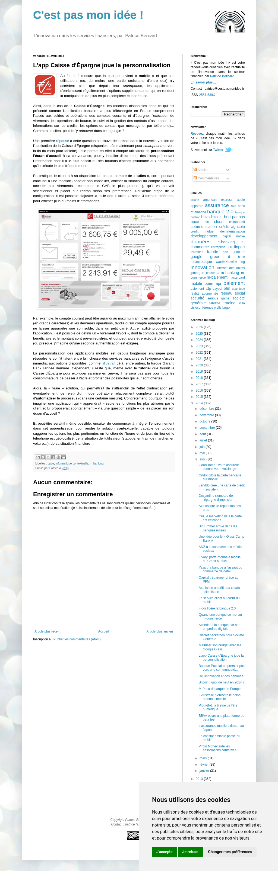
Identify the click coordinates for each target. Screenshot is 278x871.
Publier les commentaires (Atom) (77, 639)
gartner (238, 252)
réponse (62, 141)
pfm (227, 288)
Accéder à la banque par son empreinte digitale (219, 627)
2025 (200, 334)
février (205, 764)
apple (241, 200)
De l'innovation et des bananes (221, 676)
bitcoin (217, 217)
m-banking (96, 463)
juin (203, 447)
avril (203, 459)
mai (203, 453)
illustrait (109, 363)
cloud (218, 222)
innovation (202, 267)
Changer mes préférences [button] (230, 852)
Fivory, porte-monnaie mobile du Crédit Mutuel (220, 559)
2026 (200, 327)
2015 (200, 397)
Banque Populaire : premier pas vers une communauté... (222, 668)
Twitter (218, 150)
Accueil (103, 631)
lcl (218, 273)
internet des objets (231, 268)
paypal (217, 289)
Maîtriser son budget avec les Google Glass (220, 647)
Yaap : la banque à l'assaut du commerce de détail (220, 569)
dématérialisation (232, 231)
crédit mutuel (202, 231)
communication (204, 226)
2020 (200, 365)
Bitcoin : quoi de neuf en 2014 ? (222, 682)
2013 (200, 779)
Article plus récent (47, 631)
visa (242, 303)
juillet (204, 440)
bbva (205, 217)
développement (204, 236)
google (196, 256)
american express (218, 200)
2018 (200, 378)
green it (220, 256)
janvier (205, 771)
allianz (195, 199)
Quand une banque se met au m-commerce (220, 616)
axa (233, 206)
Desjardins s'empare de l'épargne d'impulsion (216, 497)
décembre (207, 409)
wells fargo (222, 307)
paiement (234, 283)
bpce (51, 463)
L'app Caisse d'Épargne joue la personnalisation (221, 657)
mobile (196, 283)
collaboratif (237, 222)
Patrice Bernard (222, 76)
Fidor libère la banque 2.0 (217, 608)
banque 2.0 (220, 211)
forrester (197, 252)
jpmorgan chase (203, 273)
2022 (200, 352)
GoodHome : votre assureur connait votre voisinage (219, 467)
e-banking (226, 242)
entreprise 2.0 (221, 247)
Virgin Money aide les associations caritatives (217, 748)
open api (213, 283)
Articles (201, 170)
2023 (200, 346)
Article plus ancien (160, 631)
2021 (200, 359)
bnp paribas (234, 217)
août (203, 434)
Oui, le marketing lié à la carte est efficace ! (220, 518)
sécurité (197, 298)
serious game (218, 298)
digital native (234, 236)
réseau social (232, 293)
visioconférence (202, 307)
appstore (197, 206)
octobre (205, 421)
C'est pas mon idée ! (88, 15)
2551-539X (207, 95)
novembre (207, 415)
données (201, 241)
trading (229, 303)
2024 (200, 340)
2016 (200, 390)
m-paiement (217, 277)
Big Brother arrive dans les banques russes (218, 528)
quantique (238, 288)
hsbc (241, 257)
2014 (200, 403)
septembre (208, 428)
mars (204, 758)
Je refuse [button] (190, 852)
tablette (214, 303)
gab (225, 252)
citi (207, 222)
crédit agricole (232, 226)
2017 (200, 384)
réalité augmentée (204, 293)
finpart (239, 247)
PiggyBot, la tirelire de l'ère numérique (218, 707)
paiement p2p (201, 289)
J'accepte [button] (164, 852)
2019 (200, 371)
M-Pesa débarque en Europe (220, 689)
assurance (217, 205)
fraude (212, 252)
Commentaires (206, 178)
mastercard (237, 277)
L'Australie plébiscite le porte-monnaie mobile (220, 697)
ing (243, 262)
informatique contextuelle (72, 463)
